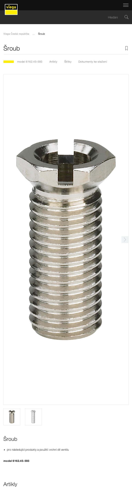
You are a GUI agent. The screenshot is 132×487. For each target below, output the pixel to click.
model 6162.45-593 (29, 61)
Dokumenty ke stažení (92, 61)
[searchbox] (63, 17)
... (33, 33)
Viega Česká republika (16, 33)
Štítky (68, 61)
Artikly (53, 61)
